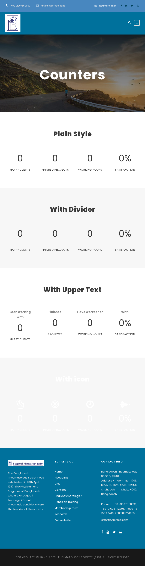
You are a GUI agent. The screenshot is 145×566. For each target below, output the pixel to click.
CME (57, 484)
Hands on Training (66, 502)
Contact (60, 490)
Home (59, 471)
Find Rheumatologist (104, 5)
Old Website (63, 520)
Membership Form (66, 508)
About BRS (61, 477)
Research (61, 514)
